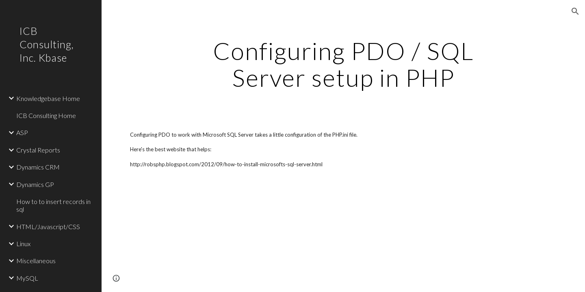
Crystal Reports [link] (38, 150)
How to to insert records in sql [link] (53, 205)
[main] (343, 64)
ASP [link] (22, 132)
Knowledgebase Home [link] (48, 98)
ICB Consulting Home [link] (46, 115)
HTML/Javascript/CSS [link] (48, 226)
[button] (575, 11)
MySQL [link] (27, 278)
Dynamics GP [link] (35, 184)
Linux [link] (23, 243)
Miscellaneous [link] (36, 260)
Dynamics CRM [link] (38, 167)
